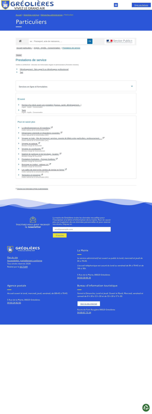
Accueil (19, 15)
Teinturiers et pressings (32, 175)
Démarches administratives (52, 15)
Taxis (24, 110)
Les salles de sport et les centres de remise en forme (44, 170)
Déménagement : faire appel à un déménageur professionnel (44, 69)
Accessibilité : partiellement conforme (24, 260)
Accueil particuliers (24, 48)
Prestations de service (71, 48)
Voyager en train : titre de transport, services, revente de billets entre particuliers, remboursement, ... (63, 138)
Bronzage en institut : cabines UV (36, 164)
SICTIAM (24, 266)
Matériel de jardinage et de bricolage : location (41, 154)
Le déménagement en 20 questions (37, 128)
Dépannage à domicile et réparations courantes (42, 133)
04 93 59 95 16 (84, 277)
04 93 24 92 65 (14, 302)
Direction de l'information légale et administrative (32, 189)
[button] (116, 5)
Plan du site (12, 257)
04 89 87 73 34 (84, 312)
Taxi (21, 72)
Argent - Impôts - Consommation (47, 48)
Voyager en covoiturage (32, 149)
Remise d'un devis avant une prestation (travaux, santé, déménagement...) (51, 105)
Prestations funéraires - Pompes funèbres (40, 159)
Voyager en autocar (31, 143)
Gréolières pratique (31, 15)
